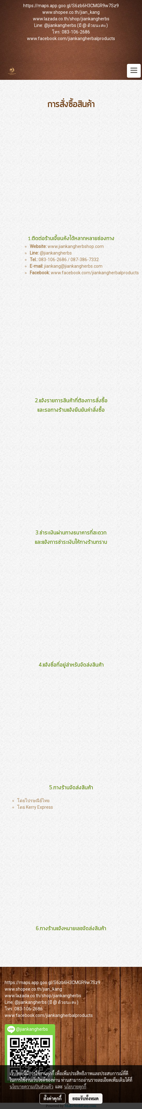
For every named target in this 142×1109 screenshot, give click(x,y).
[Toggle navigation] (134, 71)
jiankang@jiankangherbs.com (73, 266)
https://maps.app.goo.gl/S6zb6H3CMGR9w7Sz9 (71, 5)
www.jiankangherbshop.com (76, 246)
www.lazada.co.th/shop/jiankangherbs (71, 18)
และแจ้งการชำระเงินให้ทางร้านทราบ (71, 542)
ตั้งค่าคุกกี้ (52, 1098)
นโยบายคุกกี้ (75, 1086)
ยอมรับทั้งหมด (85, 1098)
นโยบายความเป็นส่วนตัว (31, 1086)
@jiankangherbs (56, 252)
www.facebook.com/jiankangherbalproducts (71, 38)
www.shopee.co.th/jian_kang (71, 12)
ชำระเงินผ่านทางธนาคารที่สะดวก (71, 533)
